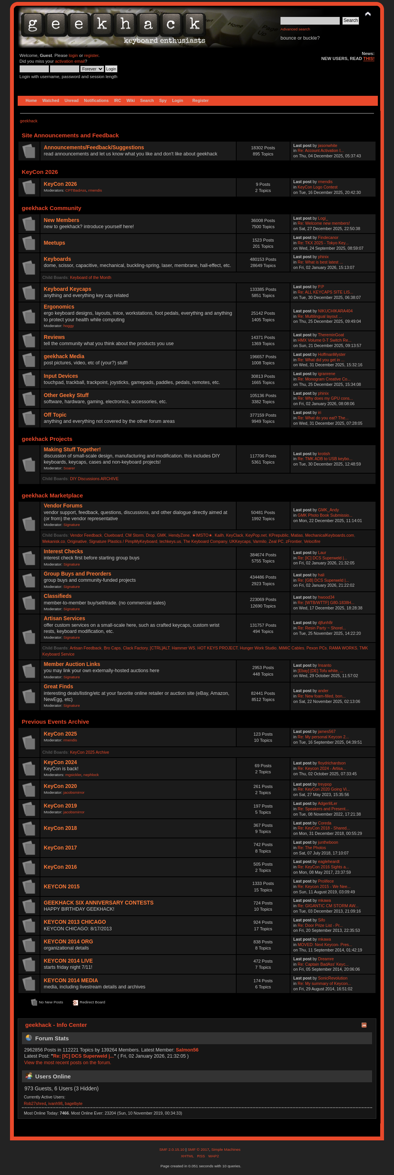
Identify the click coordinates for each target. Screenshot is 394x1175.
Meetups (54, 243)
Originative (77, 541)
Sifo (321, 920)
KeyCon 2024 (60, 762)
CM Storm (134, 535)
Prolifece (326, 881)
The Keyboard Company (205, 541)
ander (323, 690)
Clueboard (113, 535)
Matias (297, 535)
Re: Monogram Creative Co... (324, 379)
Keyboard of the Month (90, 277)
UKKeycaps (239, 541)
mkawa (324, 900)
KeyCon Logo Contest (318, 187)
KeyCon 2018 (60, 828)
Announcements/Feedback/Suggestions (94, 147)
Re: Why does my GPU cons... (325, 398)
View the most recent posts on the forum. (67, 1062)
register (91, 55)
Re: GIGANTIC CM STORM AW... (328, 905)
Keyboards (57, 259)
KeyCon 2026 (60, 184)
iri (319, 412)
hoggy (68, 326)
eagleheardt (329, 861)
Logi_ (323, 218)
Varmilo (259, 541)
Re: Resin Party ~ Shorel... (322, 628)
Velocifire (312, 541)
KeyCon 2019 (60, 806)
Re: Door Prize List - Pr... (320, 925)
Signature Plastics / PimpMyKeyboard (123, 541)
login (73, 55)
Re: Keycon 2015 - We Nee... (324, 886)
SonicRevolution (333, 978)
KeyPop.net (256, 535)
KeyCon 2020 (60, 786)
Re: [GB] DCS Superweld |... (323, 580)
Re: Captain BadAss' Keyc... (323, 964)
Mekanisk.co (53, 541)
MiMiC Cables (291, 648)
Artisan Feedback (85, 648)
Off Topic (55, 415)
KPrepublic (279, 535)
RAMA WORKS (343, 648)
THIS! (368, 58)
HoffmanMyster (332, 354)
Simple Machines (225, 1149)
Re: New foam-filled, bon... (322, 696)
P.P (321, 286)
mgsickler (73, 775)
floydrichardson (332, 763)
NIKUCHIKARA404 (335, 311)
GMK (161, 535)
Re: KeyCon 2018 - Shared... (324, 828)
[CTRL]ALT (160, 648)
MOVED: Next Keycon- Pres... (325, 944)
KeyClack (234, 535)
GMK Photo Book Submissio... (325, 515)
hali (321, 574)
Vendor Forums (63, 506)
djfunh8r (325, 622)
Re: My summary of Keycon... (324, 983)
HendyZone (179, 535)
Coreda (325, 823)
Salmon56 (187, 1050)
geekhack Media (64, 356)
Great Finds (58, 686)
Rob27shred (35, 1103)
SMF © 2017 (198, 1149)
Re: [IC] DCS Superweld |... (322, 558)
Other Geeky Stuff (66, 395)
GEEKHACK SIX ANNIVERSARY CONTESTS (99, 903)
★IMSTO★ (202, 535)
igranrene (327, 373)
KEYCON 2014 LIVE (68, 961)
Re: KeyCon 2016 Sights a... (323, 867)
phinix (323, 256)
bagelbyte (74, 1103)
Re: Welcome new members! (324, 223)
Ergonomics (59, 307)
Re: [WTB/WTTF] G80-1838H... (326, 602)
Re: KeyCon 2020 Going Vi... (324, 789)
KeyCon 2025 (60, 734)
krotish (324, 453)
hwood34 (326, 597)
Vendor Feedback (86, 535)
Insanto (325, 665)
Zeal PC (276, 541)
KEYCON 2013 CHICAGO (75, 922)
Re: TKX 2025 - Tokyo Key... (323, 242)
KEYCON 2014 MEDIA (71, 980)
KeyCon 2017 (60, 848)
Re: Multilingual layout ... (320, 316)
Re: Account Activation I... (321, 150)
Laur (322, 552)
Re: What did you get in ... (321, 359)
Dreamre (326, 958)
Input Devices (61, 376)
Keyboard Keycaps (68, 289)
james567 (327, 731)
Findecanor (328, 237)
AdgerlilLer (327, 803)
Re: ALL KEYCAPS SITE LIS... (325, 292)
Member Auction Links (72, 664)
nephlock (91, 775)
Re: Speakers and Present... (323, 808)
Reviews (54, 337)
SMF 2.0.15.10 (172, 1149)
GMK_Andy (328, 509)
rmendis (95, 190)
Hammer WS (183, 648)
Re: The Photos (312, 847)
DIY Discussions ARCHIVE (94, 478)
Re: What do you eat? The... (323, 418)
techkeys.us (170, 541)
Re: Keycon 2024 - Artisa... (322, 768)
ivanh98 (55, 1103)
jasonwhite (327, 145)
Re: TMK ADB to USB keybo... (325, 458)
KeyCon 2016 (60, 867)
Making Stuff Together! (72, 449)
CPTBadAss (75, 190)
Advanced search (295, 29)
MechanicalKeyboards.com (329, 535)
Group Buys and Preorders (77, 574)
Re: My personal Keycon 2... (323, 736)
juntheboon (328, 842)
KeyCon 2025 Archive (89, 752)
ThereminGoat (331, 334)
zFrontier (294, 541)
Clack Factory (135, 648)
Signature (71, 524)
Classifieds (58, 596)
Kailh (219, 535)
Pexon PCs (316, 648)
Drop (150, 535)
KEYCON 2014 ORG (68, 942)
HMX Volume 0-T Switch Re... (325, 340)
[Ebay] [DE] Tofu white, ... (321, 670)
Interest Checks (63, 551)
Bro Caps (112, 648)
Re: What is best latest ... (320, 262)
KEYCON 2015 (62, 887)
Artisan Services (64, 618)
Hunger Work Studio (258, 648)
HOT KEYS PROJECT (217, 648)
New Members (61, 220)
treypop (325, 784)
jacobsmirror (74, 792)
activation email (70, 61)
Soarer (69, 468)
